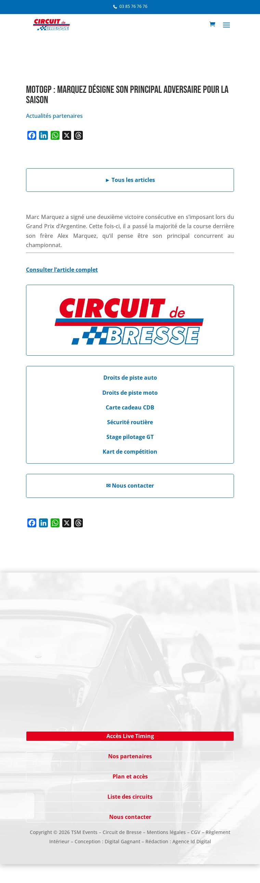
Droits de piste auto (130, 377)
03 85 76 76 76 (133, 6)
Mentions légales (166, 832)
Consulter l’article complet (62, 269)
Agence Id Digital (191, 841)
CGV (195, 832)
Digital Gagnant (122, 841)
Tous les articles (130, 180)
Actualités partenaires (54, 116)
